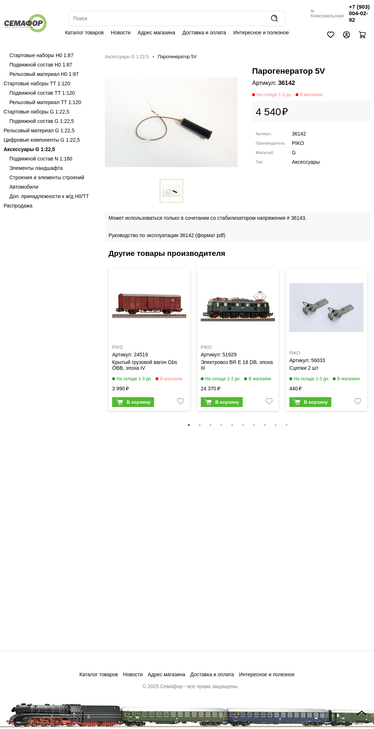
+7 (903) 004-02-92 (359, 13)
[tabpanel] (149, 341)
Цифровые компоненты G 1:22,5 (42, 140)
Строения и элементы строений (46, 177)
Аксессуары (306, 162)
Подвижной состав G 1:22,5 (41, 121)
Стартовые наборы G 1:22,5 (36, 112)
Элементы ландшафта (36, 168)
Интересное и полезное (261, 32)
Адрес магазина (156, 32)
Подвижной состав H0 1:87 (40, 65)
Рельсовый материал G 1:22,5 (39, 130)
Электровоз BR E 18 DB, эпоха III (237, 365)
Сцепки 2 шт (304, 368)
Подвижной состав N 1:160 (40, 159)
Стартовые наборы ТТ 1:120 (37, 83)
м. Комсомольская (327, 13)
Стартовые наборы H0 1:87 (41, 55)
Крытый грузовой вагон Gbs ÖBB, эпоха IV (144, 365)
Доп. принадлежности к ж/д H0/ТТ (49, 196)
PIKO (298, 143)
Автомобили (23, 187)
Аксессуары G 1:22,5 (29, 149)
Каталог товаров (84, 32)
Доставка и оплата (204, 32)
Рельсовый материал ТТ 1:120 (45, 102)
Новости (121, 32)
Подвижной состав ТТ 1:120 (42, 93)
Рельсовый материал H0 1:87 (43, 74)
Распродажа (18, 206)
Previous (101, 344)
